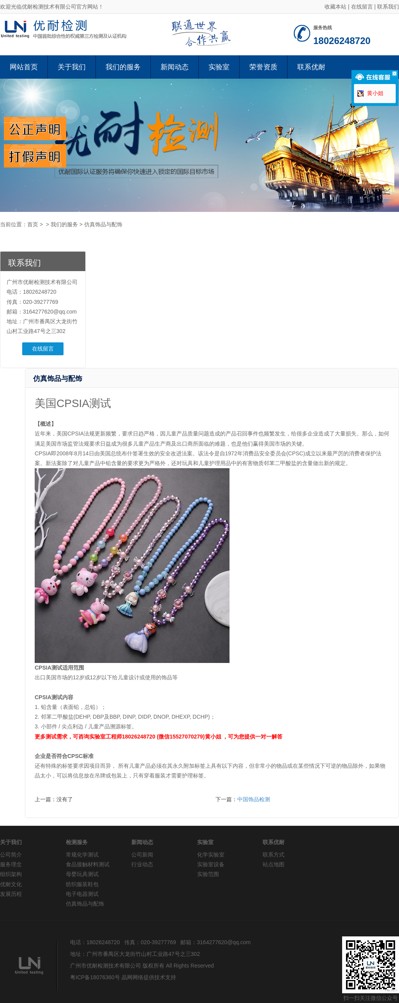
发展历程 (11, 894)
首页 (32, 224)
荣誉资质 (263, 67)
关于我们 (72, 67)
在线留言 (362, 7)
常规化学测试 (82, 854)
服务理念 (11, 864)
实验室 (219, 67)
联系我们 (388, 7)
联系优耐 (311, 67)
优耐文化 (11, 884)
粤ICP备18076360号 (95, 977)
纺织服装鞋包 (82, 884)
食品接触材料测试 (87, 864)
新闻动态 (175, 67)
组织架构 (11, 874)
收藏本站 (335, 7)
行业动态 (142, 864)
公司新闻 (142, 854)
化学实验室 (210, 854)
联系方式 (273, 854)
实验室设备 (210, 864)
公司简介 (11, 854)
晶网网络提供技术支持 (149, 977)
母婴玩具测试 (82, 874)
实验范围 (208, 874)
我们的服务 (123, 67)
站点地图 (273, 864)
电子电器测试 (82, 894)
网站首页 (24, 67)
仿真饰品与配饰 (103, 224)
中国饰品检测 (253, 799)
